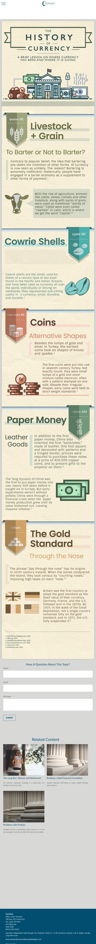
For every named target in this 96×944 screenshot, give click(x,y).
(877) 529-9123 (18, 919)
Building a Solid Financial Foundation (65, 778)
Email (5, 682)
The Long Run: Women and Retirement (22, 778)
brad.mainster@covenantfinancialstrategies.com (23, 939)
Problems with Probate (14, 824)
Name (5, 668)
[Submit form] (9, 718)
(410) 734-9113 (16, 917)
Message (7, 696)
